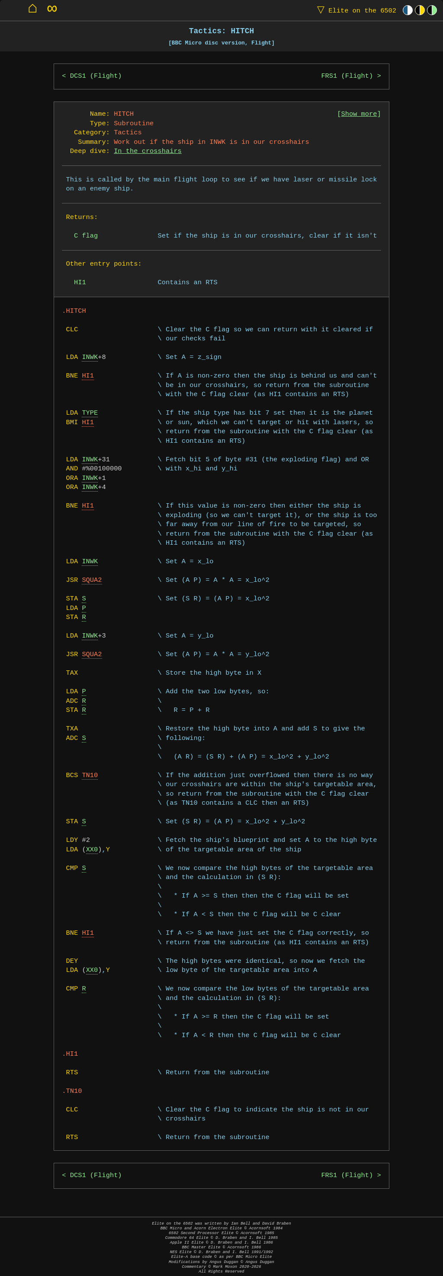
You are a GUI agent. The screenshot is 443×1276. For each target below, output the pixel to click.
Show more (359, 114)
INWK (90, 357)
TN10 (90, 775)
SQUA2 (92, 580)
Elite (354, 10)
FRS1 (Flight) (347, 76)
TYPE (90, 413)
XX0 (92, 849)
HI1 (88, 376)
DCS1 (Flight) (96, 76)
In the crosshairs (148, 151)
